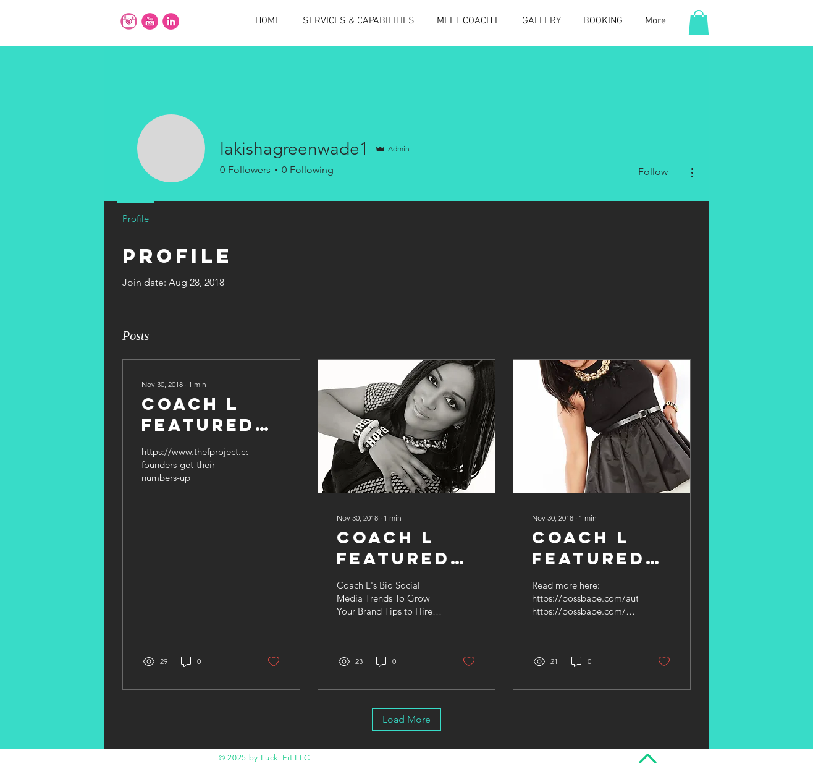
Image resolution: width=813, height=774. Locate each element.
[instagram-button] (128, 21)
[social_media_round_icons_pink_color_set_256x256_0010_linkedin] (170, 21)
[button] (698, 22)
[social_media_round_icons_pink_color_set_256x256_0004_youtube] (149, 21)
